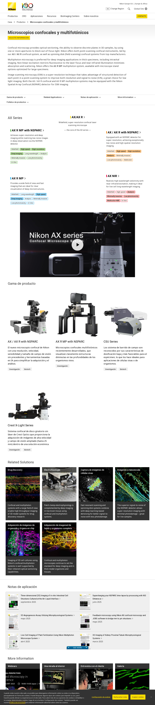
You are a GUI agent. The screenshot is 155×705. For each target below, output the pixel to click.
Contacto (142, 16)
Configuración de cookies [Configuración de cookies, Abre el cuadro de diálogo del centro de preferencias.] (101, 697)
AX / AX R (16, 54)
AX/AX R (77, 117)
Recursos (51, 16)
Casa (10, 22)
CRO (24, 16)
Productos (13, 16)
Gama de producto (15, 97)
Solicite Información (19, 38)
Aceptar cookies (138, 697)
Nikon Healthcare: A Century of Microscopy (27, 6)
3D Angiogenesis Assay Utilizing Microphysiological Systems (47, 543)
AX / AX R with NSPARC (123, 60)
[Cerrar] (151, 697)
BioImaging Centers (70, 16)
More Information (125, 97)
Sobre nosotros (91, 16)
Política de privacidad (17, 702)
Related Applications (53, 97)
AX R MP (58, 66)
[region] (77, 697)
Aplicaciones (37, 16)
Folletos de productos (16, 102)
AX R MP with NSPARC (27, 58)
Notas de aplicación (89, 97)
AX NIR (112, 104)
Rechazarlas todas (120, 697)
